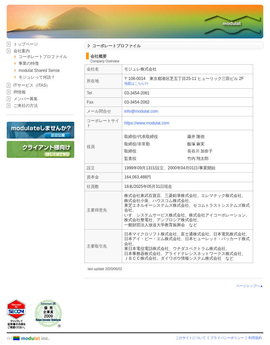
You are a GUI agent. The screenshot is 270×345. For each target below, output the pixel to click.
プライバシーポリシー (227, 338)
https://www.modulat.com (146, 123)
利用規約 (255, 338)
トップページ (26, 44)
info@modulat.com (141, 111)
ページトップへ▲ (249, 286)
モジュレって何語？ (37, 77)
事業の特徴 (29, 63)
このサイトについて (191, 338)
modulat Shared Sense (39, 70)
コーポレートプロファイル (43, 56)
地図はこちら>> (136, 83)
